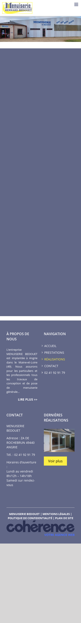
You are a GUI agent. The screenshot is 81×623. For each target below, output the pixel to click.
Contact (51, 366)
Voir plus (55, 461)
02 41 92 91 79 (24, 455)
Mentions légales (56, 514)
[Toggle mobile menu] (76, 4)
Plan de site (64, 518)
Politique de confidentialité (30, 518)
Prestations (54, 352)
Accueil (50, 346)
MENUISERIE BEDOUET (24, 514)
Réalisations (54, 359)
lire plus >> (27, 399)
